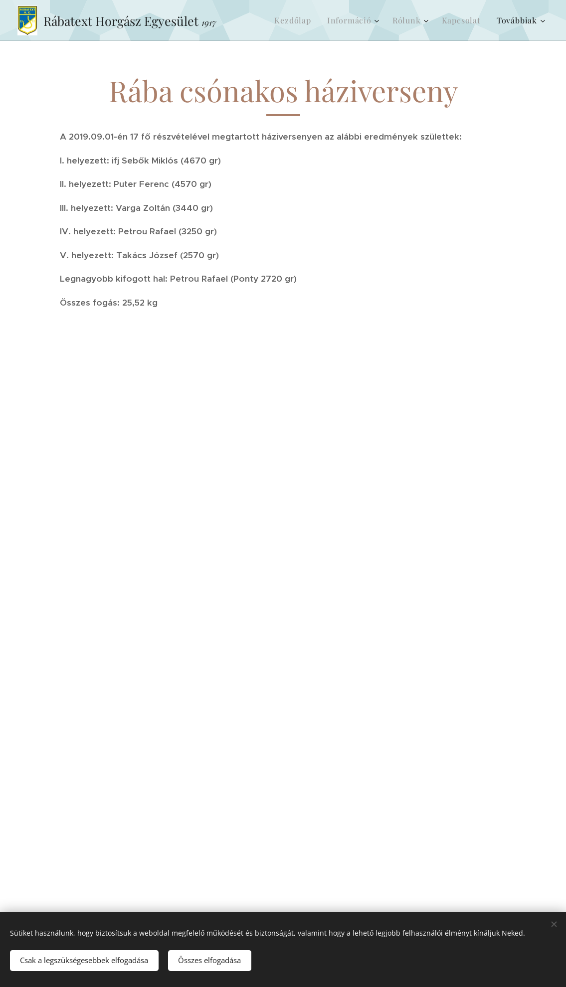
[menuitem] (295, 20)
